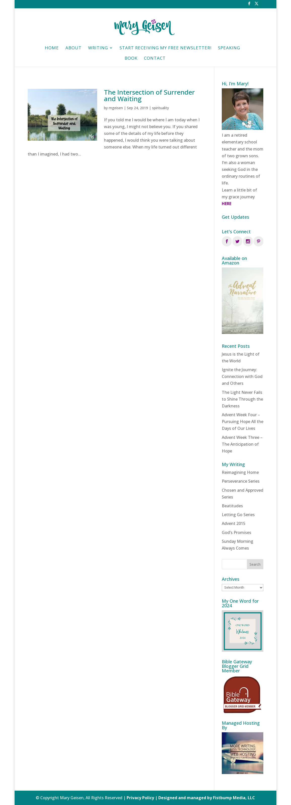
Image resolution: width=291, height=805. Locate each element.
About (73, 48)
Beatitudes (232, 506)
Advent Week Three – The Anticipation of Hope (242, 444)
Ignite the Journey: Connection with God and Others (242, 376)
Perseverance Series (241, 481)
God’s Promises (236, 532)
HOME (52, 48)
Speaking (229, 48)
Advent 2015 (233, 523)
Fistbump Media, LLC (234, 797)
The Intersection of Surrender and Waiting (149, 95)
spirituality (160, 107)
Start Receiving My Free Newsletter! (165, 48)
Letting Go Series (238, 514)
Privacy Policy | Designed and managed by (170, 797)
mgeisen (116, 107)
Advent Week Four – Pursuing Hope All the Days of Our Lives (242, 421)
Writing (98, 48)
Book (131, 58)
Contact (155, 58)
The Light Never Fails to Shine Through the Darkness (242, 399)
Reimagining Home (240, 472)
